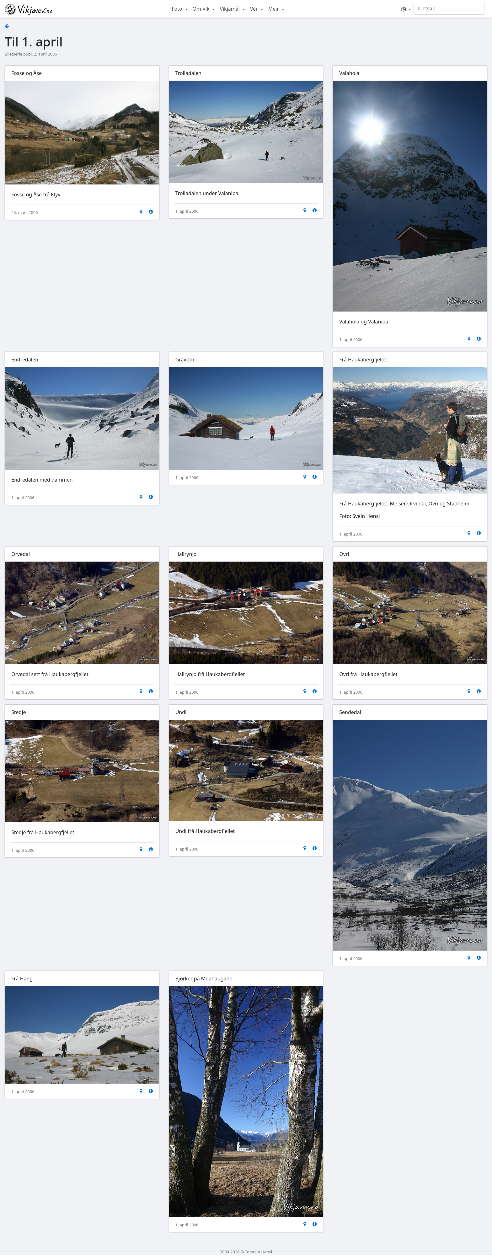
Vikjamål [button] (230, 8)
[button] (406, 9)
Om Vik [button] (202, 8)
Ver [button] (254, 8)
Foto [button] (178, 8)
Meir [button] (274, 8)
